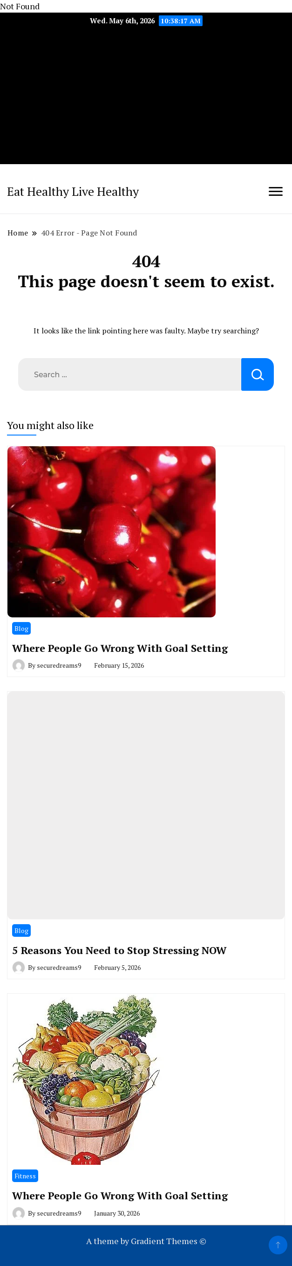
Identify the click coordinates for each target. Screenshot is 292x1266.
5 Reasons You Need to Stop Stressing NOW (119, 950)
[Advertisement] (146, 99)
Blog (21, 628)
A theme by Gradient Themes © (146, 1240)
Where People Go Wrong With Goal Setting (120, 648)
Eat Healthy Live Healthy (73, 191)
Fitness (25, 1175)
